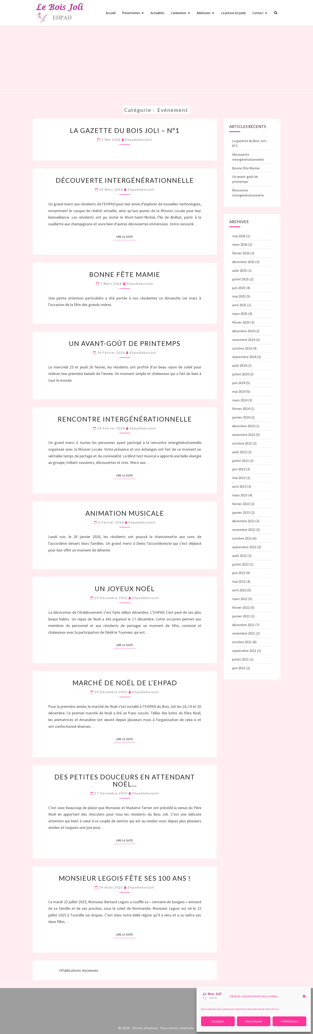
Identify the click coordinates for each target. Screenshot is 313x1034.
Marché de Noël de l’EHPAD (124, 683)
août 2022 (239, 555)
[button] (304, 996)
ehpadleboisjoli (138, 139)
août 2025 (239, 270)
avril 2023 (239, 486)
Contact (257, 13)
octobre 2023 (242, 443)
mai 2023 (238, 478)
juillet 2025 (240, 279)
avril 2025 (239, 305)
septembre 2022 (244, 547)
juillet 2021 (240, 659)
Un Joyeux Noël (125, 588)
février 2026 (241, 253)
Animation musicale (124, 513)
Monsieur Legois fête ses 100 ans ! (125, 878)
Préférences (289, 1021)
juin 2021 (238, 668)
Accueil (110, 13)
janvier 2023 (241, 512)
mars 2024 (239, 400)
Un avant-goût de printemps (124, 343)
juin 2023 (238, 469)
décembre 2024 (243, 331)
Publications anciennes (78, 970)
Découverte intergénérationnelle (125, 180)
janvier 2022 (241, 616)
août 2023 (239, 452)
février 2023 (241, 504)
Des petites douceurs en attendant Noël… (124, 780)
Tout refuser (253, 1021)
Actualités (157, 13)
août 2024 (239, 365)
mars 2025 (239, 313)
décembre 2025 (243, 262)
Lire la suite (126, 236)
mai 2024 (238, 391)
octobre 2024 (242, 348)
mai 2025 (238, 296)
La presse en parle (233, 13)
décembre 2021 (243, 625)
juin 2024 (238, 383)
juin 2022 (238, 573)
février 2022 (241, 607)
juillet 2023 (240, 460)
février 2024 (241, 408)
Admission (203, 13)
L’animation (178, 13)
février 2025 (241, 322)
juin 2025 (238, 288)
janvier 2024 (241, 417)
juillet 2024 (240, 374)
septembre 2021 (244, 650)
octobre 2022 (242, 538)
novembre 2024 (243, 339)
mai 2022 (238, 581)
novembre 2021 (243, 633)
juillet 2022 (240, 564)
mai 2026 (238, 236)
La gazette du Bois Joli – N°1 (125, 130)
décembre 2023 (243, 426)
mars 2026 (239, 244)
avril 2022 (239, 590)
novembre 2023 (243, 434)
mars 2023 (239, 495)
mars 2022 (239, 599)
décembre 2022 (243, 521)
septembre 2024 (244, 357)
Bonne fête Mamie (124, 274)
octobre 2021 (242, 642)
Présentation (131, 13)
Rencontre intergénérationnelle (125, 419)
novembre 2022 (243, 529)
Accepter (218, 1021)
